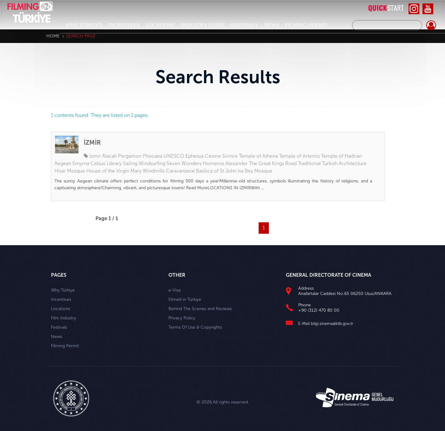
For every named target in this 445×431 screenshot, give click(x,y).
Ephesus (194, 156)
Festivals (59, 327)
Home (53, 36)
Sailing (130, 163)
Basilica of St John (216, 171)
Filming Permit (65, 345)
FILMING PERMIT (306, 25)
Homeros (213, 163)
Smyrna (80, 163)
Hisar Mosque (69, 171)
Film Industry (63, 318)
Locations (60, 308)
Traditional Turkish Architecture (332, 163)
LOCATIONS (160, 25)
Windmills (154, 171)
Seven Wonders (184, 163)
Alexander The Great (248, 163)
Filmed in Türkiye (184, 299)
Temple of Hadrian (341, 156)
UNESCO (173, 156)
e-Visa (174, 290)
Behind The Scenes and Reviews (200, 308)
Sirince (230, 156)
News (56, 336)
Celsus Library (106, 163)
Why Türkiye (63, 290)
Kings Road (284, 163)
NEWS (271, 25)
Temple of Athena (258, 156)
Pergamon (130, 156)
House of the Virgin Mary (114, 171)
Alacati (109, 156)
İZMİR (92, 142)
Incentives (61, 299)
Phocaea (152, 156)
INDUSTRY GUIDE (203, 25)
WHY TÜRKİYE (84, 25)
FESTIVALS (244, 25)
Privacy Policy (181, 318)
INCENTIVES (123, 25)
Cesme (213, 156)
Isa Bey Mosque (255, 171)
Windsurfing (152, 163)
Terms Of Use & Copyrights (195, 327)
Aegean (62, 163)
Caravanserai (180, 171)
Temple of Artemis (299, 156)
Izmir (95, 156)
